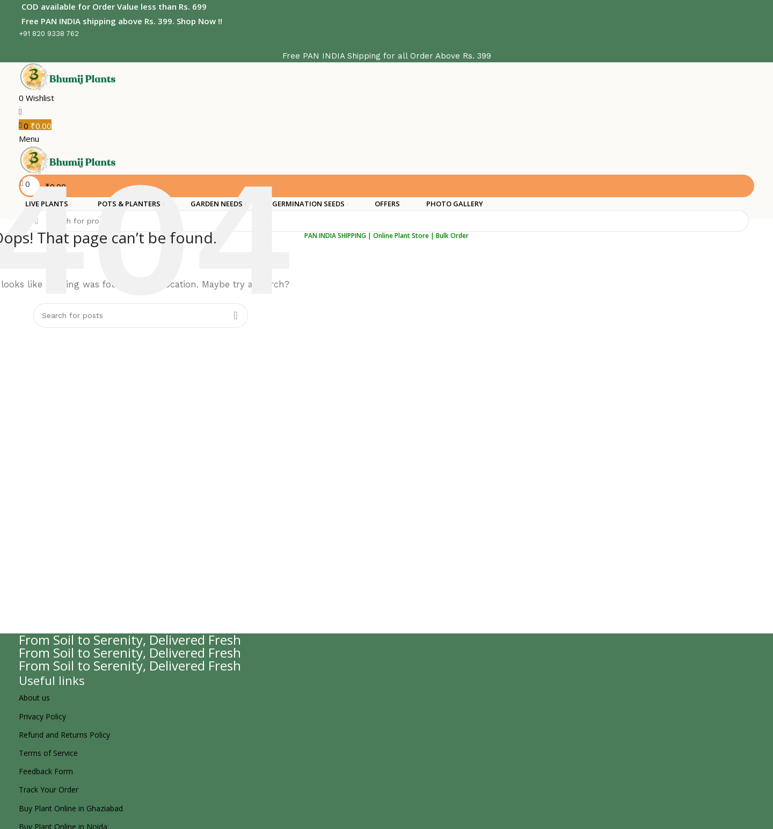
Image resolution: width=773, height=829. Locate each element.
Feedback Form (46, 769)
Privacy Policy (42, 714)
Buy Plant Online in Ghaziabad (71, 806)
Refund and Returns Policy (64, 732)
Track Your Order (48, 787)
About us (34, 695)
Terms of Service (48, 751)
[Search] (386, 218)
